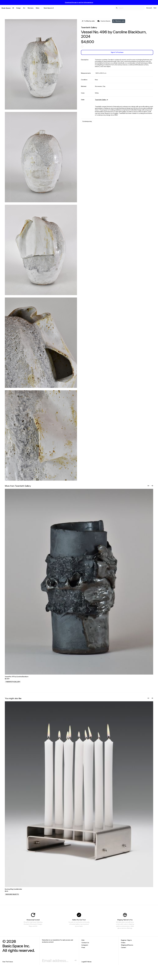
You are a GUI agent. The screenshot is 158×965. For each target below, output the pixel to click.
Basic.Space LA (49, 8)
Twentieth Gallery (89, 27)
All (13, 8)
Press (83, 947)
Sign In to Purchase (117, 52)
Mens (37, 8)
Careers (123, 947)
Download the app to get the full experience (79, 2)
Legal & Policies (86, 961)
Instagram (85, 945)
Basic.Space (6, 8)
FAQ (83, 940)
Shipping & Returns (127, 945)
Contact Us (85, 942)
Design (18, 8)
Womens (30, 8)
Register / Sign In (126, 940)
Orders (123, 942)
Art (24, 8)
